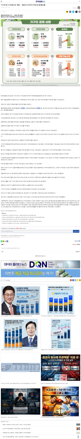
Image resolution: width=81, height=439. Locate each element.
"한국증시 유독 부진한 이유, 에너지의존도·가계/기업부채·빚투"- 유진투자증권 (18, 219)
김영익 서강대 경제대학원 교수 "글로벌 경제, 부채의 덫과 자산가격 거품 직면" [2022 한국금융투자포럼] (23, 217)
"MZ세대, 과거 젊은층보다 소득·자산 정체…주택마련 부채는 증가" (15, 223)
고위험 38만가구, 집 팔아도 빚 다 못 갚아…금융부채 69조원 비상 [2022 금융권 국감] (19, 215)
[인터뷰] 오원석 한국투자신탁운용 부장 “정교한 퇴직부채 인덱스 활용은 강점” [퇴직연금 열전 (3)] (22, 221)
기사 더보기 (8, 280)
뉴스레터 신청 (76, 231)
